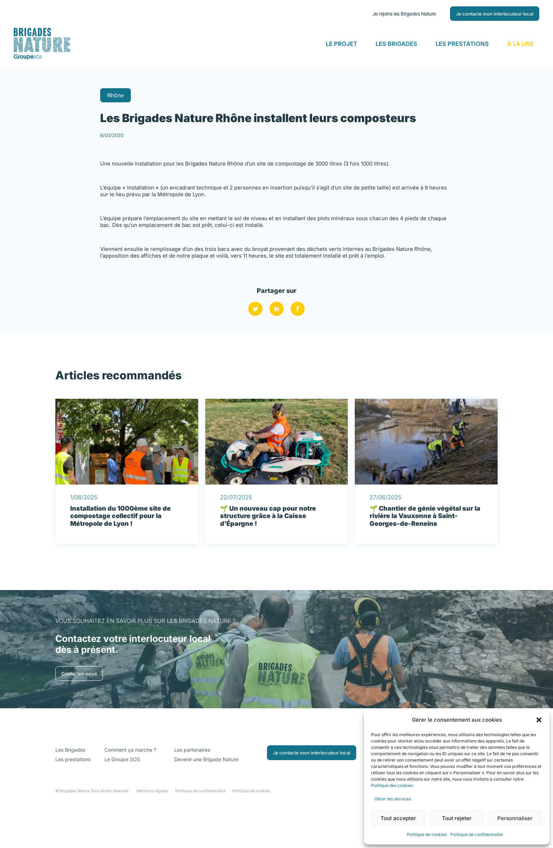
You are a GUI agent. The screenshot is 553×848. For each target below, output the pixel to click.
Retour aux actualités (78, 98)
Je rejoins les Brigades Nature (404, 14)
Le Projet (341, 43)
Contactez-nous (79, 711)
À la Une (520, 43)
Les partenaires (192, 788)
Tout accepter (398, 818)
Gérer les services (393, 798)
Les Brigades (396, 43)
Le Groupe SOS (122, 797)
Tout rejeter (457, 818)
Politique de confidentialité (476, 834)
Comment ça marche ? (130, 788)
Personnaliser (515, 818)
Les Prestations (462, 43)
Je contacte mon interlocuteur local (494, 14)
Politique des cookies (392, 785)
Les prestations (73, 797)
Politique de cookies (427, 834)
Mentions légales (152, 828)
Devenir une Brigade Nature (206, 797)
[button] (538, 719)
